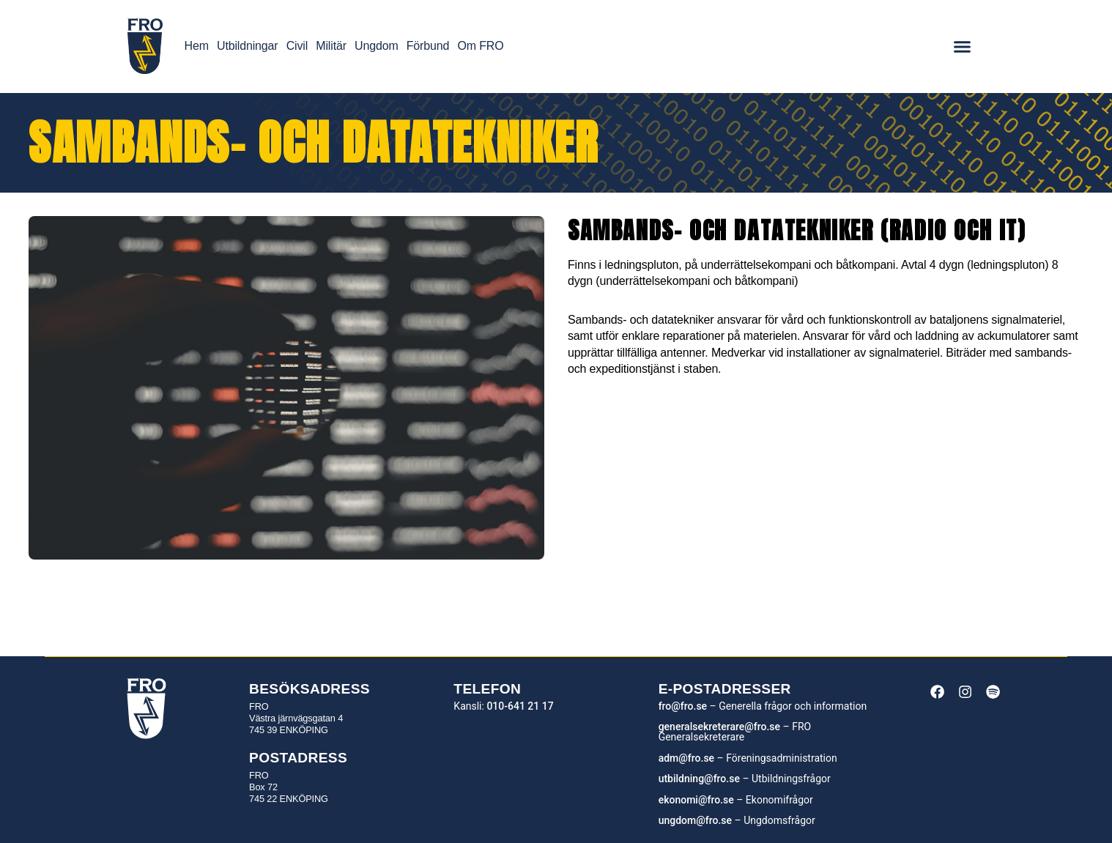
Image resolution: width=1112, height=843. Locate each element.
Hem (197, 46)
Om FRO (480, 46)
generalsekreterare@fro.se (719, 726)
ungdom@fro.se (695, 820)
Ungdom (377, 46)
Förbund (428, 46)
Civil (297, 46)
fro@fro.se (683, 706)
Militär (331, 46)
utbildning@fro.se (699, 778)
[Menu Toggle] (962, 46)
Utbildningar (247, 46)
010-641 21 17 (519, 706)
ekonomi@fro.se (696, 800)
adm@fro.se (686, 758)
